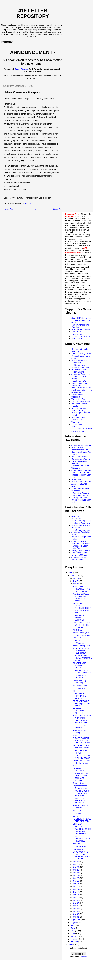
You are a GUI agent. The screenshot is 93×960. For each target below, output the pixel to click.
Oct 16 (76, 886)
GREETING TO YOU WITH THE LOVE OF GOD (82, 625)
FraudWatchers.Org (80, 325)
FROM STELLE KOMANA (79, 641)
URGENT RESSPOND (79, 769)
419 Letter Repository (33, 13)
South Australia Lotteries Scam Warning (78, 419)
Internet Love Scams (80, 336)
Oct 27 (76, 584)
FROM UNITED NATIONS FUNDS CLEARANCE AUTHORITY (82, 830)
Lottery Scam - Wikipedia (77, 395)
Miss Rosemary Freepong (79, 681)
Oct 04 (76, 908)
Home (33, 209)
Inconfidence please (81, 645)
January (74, 942)
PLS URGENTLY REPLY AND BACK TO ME (82, 658)
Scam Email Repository (76, 517)
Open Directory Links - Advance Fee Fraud (81, 471)
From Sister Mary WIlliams (80, 806)
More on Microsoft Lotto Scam (79, 361)
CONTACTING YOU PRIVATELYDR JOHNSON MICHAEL (81, 776)
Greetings (77, 810)
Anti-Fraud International (76, 333)
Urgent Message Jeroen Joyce (80, 787)
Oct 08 (76, 900)
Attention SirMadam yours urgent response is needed (81, 597)
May (73, 931)
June (73, 928)
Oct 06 (76, 906)
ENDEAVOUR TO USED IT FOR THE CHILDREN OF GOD (81, 855)
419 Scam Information (81, 445)
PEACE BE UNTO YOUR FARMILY (81, 746)
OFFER (76, 691)
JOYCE (76, 765)
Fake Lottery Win (78, 381)
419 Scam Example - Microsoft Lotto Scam (80, 366)
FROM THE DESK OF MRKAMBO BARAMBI (81, 793)
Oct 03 (76, 911)
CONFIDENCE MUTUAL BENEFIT (79, 665)
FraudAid (75, 327)
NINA (75, 735)
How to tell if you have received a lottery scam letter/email (81, 390)
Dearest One (78, 783)
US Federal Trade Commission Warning (80, 458)
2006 (70, 944)
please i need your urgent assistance (81, 634)
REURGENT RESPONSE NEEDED (79, 710)
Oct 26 (76, 861)
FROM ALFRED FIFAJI (80, 751)
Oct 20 (76, 878)
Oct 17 (76, 883)
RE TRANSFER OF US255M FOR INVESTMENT (81, 650)
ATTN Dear (78, 630)
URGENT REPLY (80, 688)
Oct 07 (76, 903)
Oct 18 (76, 881)
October (74, 575)
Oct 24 (76, 867)
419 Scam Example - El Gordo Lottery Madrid (80, 376)
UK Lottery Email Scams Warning (78, 409)
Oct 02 (76, 914)
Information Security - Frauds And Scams (80, 494)
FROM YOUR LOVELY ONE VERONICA (80, 696)
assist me (77, 843)
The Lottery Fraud (79, 399)
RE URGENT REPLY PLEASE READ (82, 820)
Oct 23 (76, 870)
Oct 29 (76, 578)
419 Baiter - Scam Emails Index (79, 558)
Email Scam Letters (80, 553)
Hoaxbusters (77, 479)
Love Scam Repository (81, 530)
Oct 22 (76, 872)
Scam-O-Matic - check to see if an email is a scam (81, 320)
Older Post (57, 209)
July (73, 925)
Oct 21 (76, 875)
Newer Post (9, 209)
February (75, 939)
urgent (75, 816)
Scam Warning (22, 69)
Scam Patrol (76, 338)
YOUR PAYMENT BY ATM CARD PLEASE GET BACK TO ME (82, 719)
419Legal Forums (79, 497)
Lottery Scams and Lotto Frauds (79, 384)
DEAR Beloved (79, 846)
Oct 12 (76, 892)
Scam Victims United (80, 329)
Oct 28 (76, 581)
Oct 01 (76, 917)
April (73, 933)
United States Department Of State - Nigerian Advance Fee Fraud (81, 451)
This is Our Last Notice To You (80, 726)
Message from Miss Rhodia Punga (81, 761)
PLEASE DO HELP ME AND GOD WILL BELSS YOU (82, 740)
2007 (70, 573)
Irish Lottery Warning (80, 401)
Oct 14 (76, 889)
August (74, 922)
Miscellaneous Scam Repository (80, 526)
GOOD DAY (78, 849)
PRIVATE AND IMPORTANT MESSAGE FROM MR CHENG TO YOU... (82, 608)
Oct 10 (76, 897)
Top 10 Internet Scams (81, 482)
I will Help (77, 638)
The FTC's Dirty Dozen (81, 354)
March (74, 936)
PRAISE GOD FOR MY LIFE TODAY (81, 756)
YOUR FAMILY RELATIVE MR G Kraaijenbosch (81, 588)
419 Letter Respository (81, 523)
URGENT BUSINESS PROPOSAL (82, 676)
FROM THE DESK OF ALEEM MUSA (82, 671)
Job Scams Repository (81, 521)
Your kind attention (81, 685)
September (76, 919)
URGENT (77, 813)
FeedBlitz (84, 956)
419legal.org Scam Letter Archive (79, 547)
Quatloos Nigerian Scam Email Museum (80, 542)
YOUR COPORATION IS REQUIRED (81, 838)
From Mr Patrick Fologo (80, 731)
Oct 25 (76, 864)
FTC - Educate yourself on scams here (81, 430)
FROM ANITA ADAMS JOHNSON (79, 617)
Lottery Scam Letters (80, 550)
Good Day (77, 824)
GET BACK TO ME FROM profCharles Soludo (82, 703)
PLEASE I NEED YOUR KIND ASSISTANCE (80, 800)
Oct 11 (76, 895)
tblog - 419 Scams (79, 555)
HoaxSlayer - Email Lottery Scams (79, 370)
